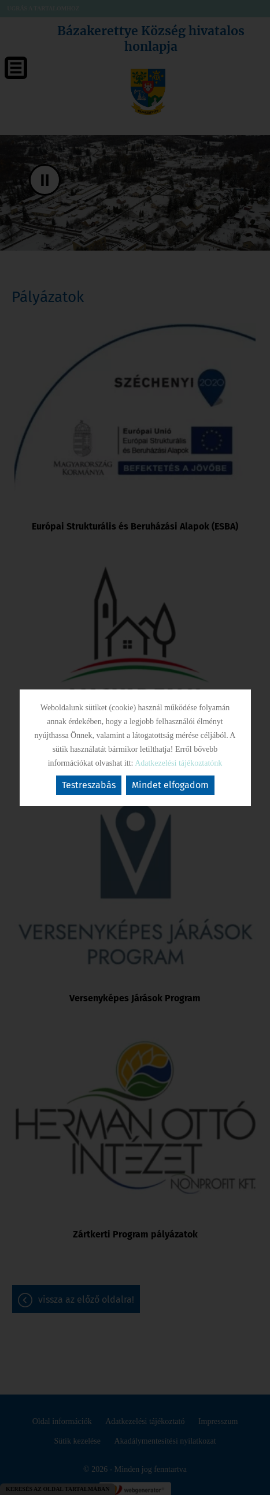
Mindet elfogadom (170, 785)
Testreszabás (89, 785)
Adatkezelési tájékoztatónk (178, 763)
